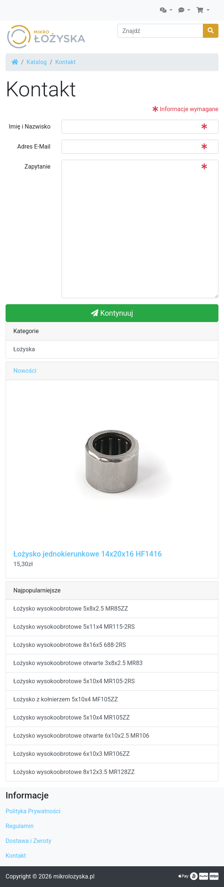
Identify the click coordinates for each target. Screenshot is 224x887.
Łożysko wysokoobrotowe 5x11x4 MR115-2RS (74, 626)
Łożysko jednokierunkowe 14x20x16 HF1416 (87, 553)
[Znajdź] (160, 31)
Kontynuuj (112, 313)
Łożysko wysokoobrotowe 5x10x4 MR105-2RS (74, 681)
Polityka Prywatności (33, 811)
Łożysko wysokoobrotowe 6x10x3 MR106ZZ (71, 753)
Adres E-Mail (33, 146)
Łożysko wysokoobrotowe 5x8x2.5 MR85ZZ (70, 608)
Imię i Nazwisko (29, 126)
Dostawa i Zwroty (28, 840)
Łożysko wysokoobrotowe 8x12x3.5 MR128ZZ (74, 771)
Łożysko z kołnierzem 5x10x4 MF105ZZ (65, 699)
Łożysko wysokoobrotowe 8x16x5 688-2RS (69, 644)
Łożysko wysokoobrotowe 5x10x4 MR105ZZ (71, 717)
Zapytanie (37, 166)
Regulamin (20, 826)
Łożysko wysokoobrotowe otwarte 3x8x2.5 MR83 (77, 663)
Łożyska (24, 349)
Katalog (37, 62)
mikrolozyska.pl (74, 876)
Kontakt (65, 62)
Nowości (24, 370)
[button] (166, 10)
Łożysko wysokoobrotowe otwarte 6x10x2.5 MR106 (81, 735)
